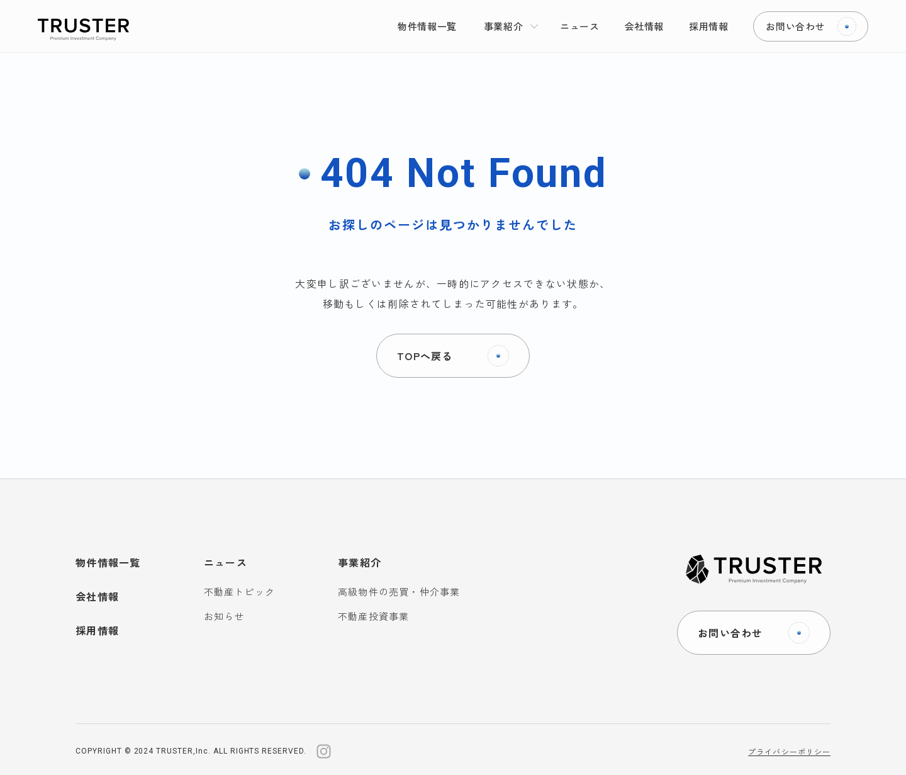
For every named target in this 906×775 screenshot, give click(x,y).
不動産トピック (239, 591)
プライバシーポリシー (789, 751)
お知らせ (224, 616)
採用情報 (97, 630)
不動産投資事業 (373, 616)
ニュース (225, 562)
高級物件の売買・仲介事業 (399, 591)
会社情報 (97, 596)
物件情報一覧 (108, 562)
